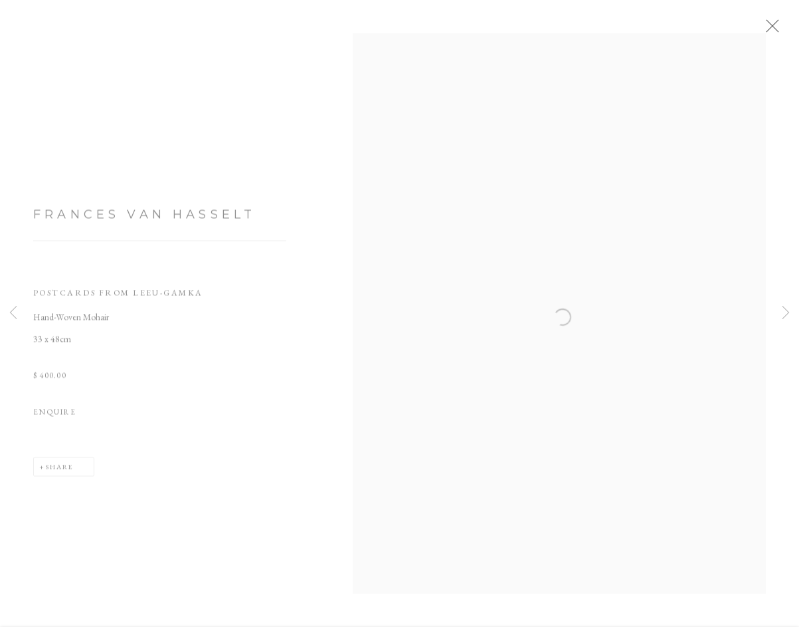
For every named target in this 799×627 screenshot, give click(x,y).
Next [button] (785, 313)
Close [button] (780, 30)
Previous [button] (13, 313)
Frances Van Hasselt (144, 220)
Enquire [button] (54, 418)
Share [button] (59, 472)
